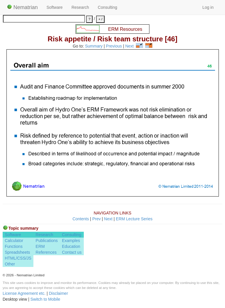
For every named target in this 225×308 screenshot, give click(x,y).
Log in (208, 7)
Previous (114, 46)
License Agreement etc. (24, 293)
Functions (14, 246)
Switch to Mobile (45, 299)
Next (129, 46)
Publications (47, 240)
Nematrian (22, 7)
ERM (40, 246)
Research (80, 7)
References (46, 252)
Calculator (14, 240)
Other (10, 264)
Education (71, 246)
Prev (96, 218)
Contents (80, 218)
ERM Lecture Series (134, 218)
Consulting (107, 7)
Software (55, 7)
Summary (94, 46)
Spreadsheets (17, 252)
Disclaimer (58, 293)
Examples (71, 240)
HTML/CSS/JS (18, 258)
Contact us (71, 252)
